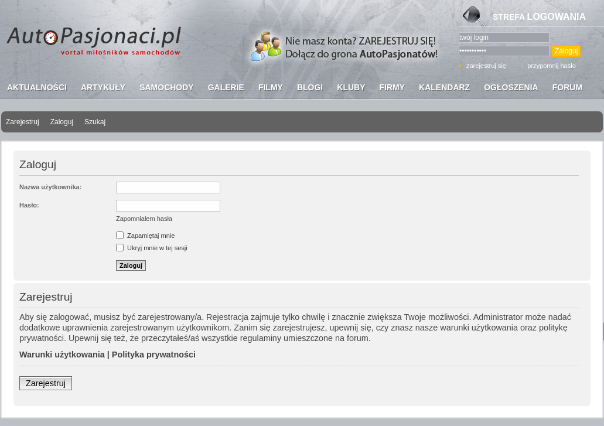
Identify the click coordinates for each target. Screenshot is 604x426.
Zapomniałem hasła (144, 218)
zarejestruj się (486, 65)
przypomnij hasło (551, 65)
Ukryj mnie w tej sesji (151, 247)
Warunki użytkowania (62, 354)
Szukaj (94, 122)
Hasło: (29, 205)
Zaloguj (61, 122)
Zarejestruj (22, 122)
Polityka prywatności (154, 354)
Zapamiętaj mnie (145, 235)
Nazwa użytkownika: (50, 186)
